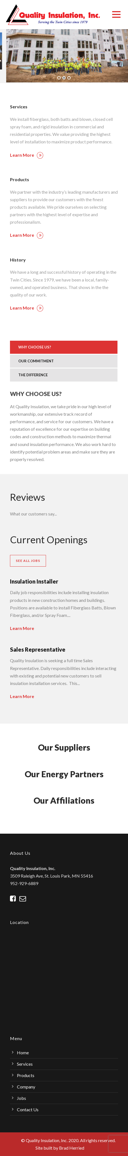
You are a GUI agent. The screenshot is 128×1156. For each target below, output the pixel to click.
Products (25, 1075)
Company (26, 1086)
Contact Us (28, 1109)
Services (25, 1064)
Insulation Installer (34, 581)
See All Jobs (28, 561)
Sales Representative (37, 649)
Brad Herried (71, 1147)
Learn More (26, 155)
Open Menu (116, 14)
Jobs (21, 1098)
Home (23, 1052)
